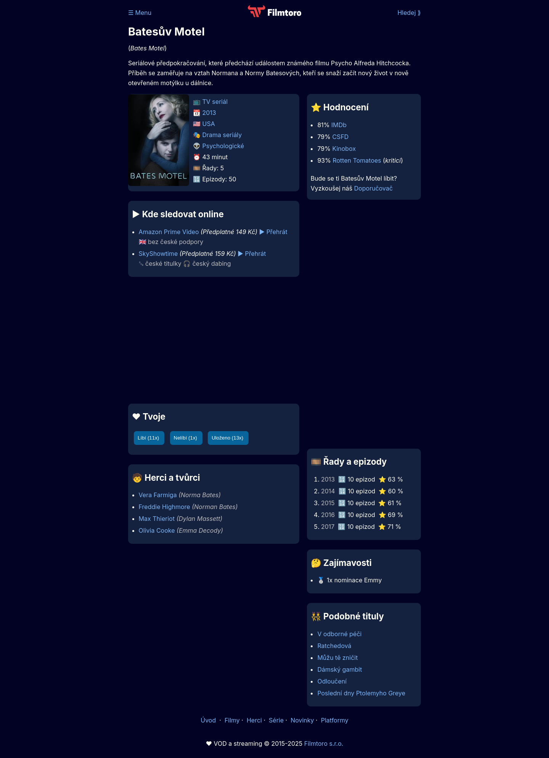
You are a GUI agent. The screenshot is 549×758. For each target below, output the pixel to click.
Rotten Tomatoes (356, 160)
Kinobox (344, 148)
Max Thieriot (157, 518)
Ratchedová (334, 646)
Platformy (334, 720)
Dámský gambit (339, 669)
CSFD (340, 137)
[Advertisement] (72, 117)
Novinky (302, 720)
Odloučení (332, 681)
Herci (254, 720)
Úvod (209, 720)
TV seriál (215, 101)
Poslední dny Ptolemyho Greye (361, 693)
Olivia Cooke (157, 530)
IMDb (339, 125)
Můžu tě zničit (337, 657)
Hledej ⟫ (409, 12)
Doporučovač (373, 188)
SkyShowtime (158, 253)
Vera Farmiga (158, 495)
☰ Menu (139, 12)
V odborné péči (339, 634)
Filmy (232, 720)
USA (208, 124)
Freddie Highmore (164, 507)
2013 (209, 112)
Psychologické (223, 146)
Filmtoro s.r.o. (324, 743)
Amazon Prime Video (169, 232)
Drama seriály (222, 135)
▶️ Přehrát (273, 232)
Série (276, 720)
